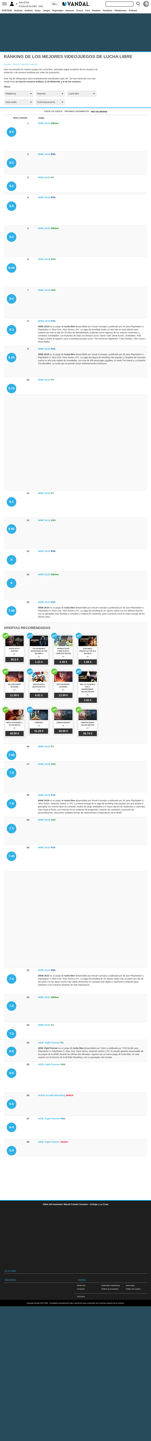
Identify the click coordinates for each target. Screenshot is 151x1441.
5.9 (11, 1150)
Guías (38, 10)
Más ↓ (54, 4)
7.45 (11, 856)
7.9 (11, 772)
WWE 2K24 (44, 123)
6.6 (11, 1073)
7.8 (11, 803)
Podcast (133, 10)
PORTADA (7, 10)
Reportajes (57, 10)
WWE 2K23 (44, 520)
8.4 (11, 298)
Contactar (81, 1289)
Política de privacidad (109, 1289)
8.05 (11, 528)
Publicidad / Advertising (110, 1285)
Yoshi (40, 6)
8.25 (11, 357)
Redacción (81, 1285)
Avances (69, 10)
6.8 (11, 1051)
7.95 (11, 755)
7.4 (11, 978)
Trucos (79, 10)
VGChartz (81, 1296)
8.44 (11, 267)
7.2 (11, 1005)
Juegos (46, 10)
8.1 (11, 501)
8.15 (11, 388)
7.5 (11, 828)
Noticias (18, 10)
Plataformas (120, 10)
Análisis (29, 10)
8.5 (11, 131)
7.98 (11, 610)
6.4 (11, 1127)
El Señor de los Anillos (28, 6)
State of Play (24, 2)
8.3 (11, 329)
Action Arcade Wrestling (51, 1095)
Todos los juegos (53, 111)
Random (96, 10)
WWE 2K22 (44, 819)
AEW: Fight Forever (49, 1042)
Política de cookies (133, 1289)
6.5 (11, 1104)
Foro (87, 10)
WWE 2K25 (44, 177)
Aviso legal (130, 1285)
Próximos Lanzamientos (77, 111)
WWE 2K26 (44, 493)
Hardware (107, 10)
